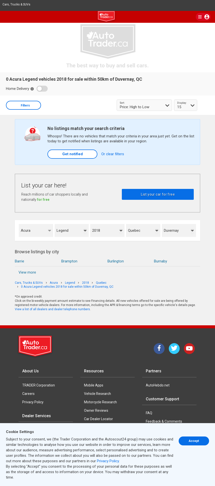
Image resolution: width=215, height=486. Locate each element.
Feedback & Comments (164, 421)
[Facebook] (159, 348)
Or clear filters (112, 154)
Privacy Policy (32, 402)
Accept (194, 441)
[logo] (107, 17)
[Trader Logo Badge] (36, 346)
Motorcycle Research (100, 402)
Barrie (19, 261)
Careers (28, 394)
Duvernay (171, 230)
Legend (62, 230)
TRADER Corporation (38, 385)
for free (43, 200)
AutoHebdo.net (158, 385)
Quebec (134, 230)
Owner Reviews (96, 410)
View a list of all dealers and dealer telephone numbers (52, 309)
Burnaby (160, 261)
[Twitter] (174, 348)
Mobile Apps (93, 385)
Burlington (116, 261)
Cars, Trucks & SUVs (18, 4)
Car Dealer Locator (98, 419)
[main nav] (203, 17)
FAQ (149, 413)
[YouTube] (189, 348)
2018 (96, 230)
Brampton (69, 261)
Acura (25, 230)
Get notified (72, 154)
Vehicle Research (97, 394)
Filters (25, 105)
